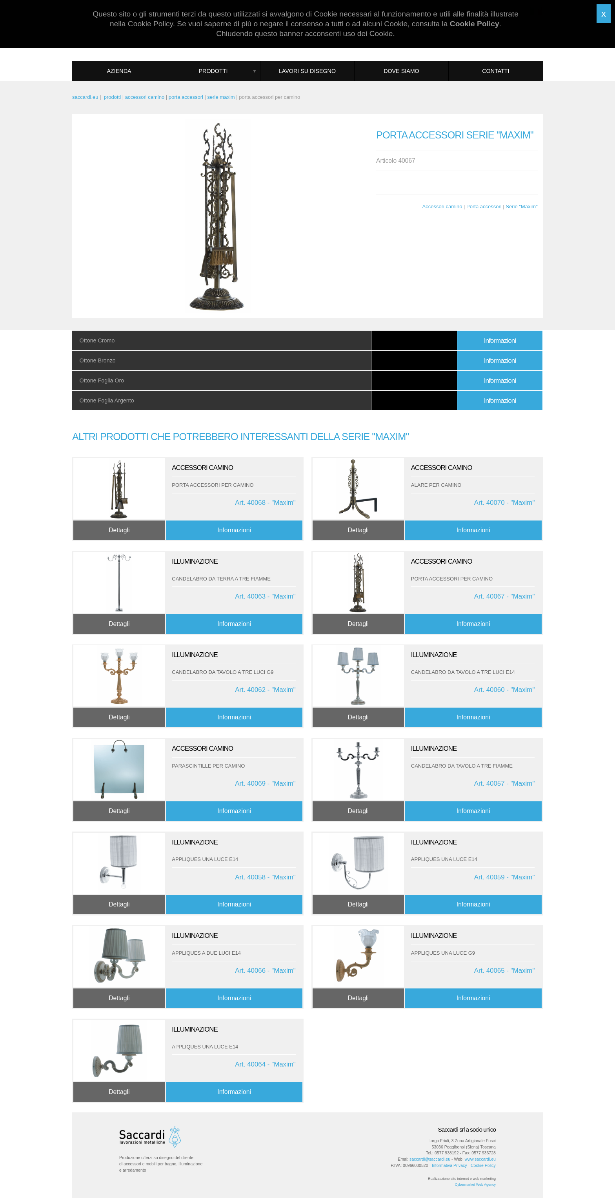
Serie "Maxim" (521, 206)
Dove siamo (401, 71)
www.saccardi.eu (480, 1159)
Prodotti (213, 71)
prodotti (112, 97)
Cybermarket (465, 1185)
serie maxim (221, 97)
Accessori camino (442, 206)
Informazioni (500, 340)
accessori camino (144, 97)
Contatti (495, 71)
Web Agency (486, 1185)
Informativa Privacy (449, 1165)
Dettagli (119, 530)
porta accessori (186, 97)
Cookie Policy (483, 1165)
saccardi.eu (85, 97)
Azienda (119, 71)
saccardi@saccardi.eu (429, 1159)
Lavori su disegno (307, 71)
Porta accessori (484, 206)
